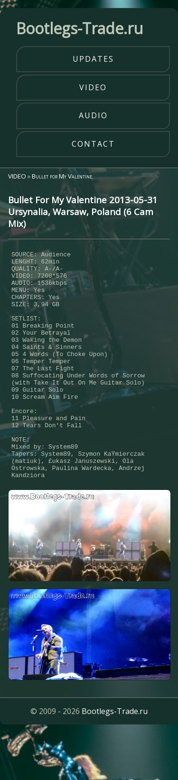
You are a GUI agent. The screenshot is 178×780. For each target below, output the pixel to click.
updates (93, 59)
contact (93, 144)
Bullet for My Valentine (62, 176)
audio (93, 115)
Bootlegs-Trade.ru (115, 758)
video (93, 87)
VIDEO (17, 176)
